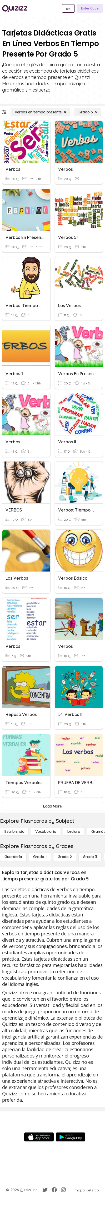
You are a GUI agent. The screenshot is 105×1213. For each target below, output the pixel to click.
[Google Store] (70, 1136)
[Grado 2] (64, 857)
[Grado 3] (90, 857)
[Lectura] (74, 831)
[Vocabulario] (46, 831)
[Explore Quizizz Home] (14, 8)
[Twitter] (45, 1190)
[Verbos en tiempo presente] (40, 112)
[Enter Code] (90, 8)
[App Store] (39, 1136)
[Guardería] (13, 857)
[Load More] (52, 806)
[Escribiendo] (14, 831)
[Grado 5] (87, 112)
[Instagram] (63, 1190)
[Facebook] (54, 1190)
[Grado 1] (40, 857)
